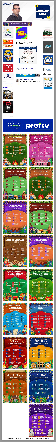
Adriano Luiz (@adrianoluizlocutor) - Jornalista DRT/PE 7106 (28, 79)
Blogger (48, 438)
